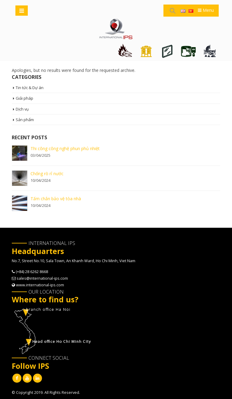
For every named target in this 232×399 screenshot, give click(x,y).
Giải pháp (24, 98)
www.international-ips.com (40, 285)
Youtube (27, 378)
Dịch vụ (22, 109)
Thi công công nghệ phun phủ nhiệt (65, 148)
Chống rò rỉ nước (47, 173)
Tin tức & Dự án (30, 87)
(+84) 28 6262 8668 (32, 271)
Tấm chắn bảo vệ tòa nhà (56, 198)
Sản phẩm (25, 119)
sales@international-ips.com (42, 278)
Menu (206, 10)
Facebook (16, 378)
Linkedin (37, 378)
